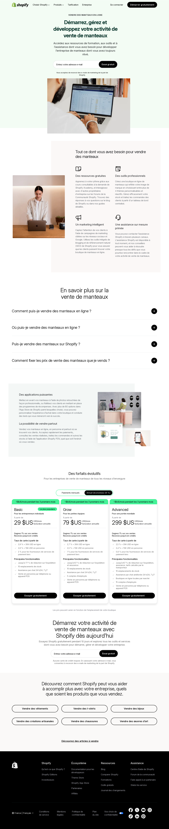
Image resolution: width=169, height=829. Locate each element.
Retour (34, 50)
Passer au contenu (8, 2)
